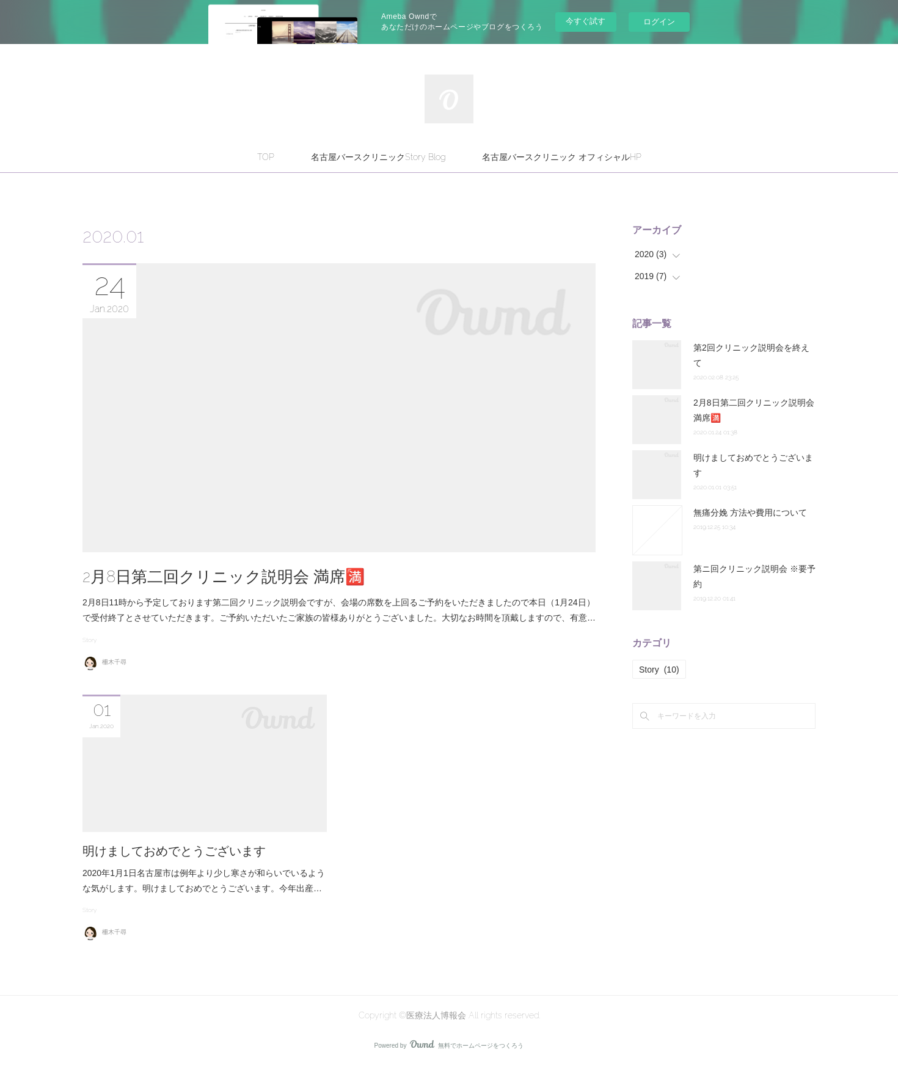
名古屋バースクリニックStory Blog (378, 157)
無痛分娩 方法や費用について (750, 512)
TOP (265, 157)
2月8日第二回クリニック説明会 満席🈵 (223, 577)
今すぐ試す (585, 21)
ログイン (659, 21)
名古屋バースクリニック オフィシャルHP (561, 157)
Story (89, 640)
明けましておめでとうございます (174, 851)
